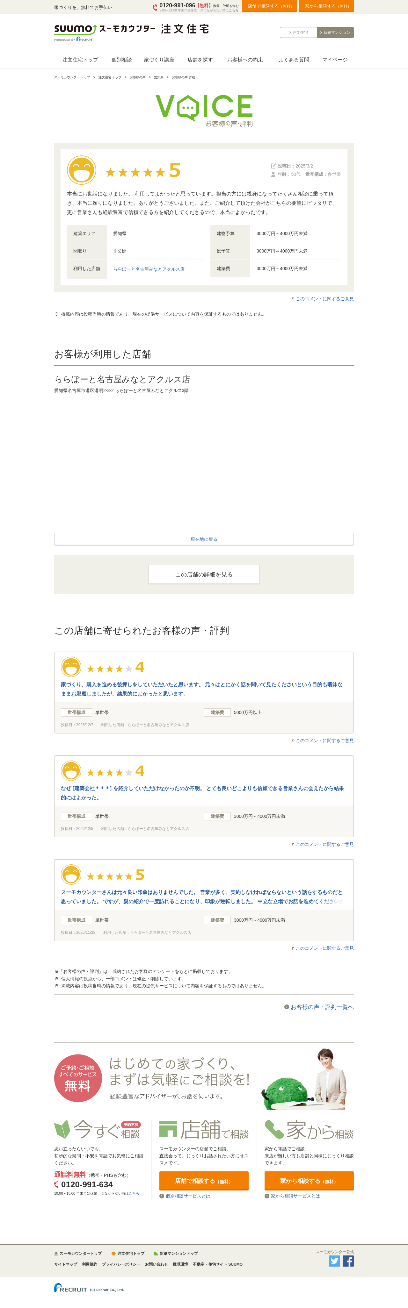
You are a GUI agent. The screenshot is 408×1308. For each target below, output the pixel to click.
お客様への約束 (245, 59)
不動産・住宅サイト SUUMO (218, 1264)
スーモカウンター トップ (72, 77)
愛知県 (159, 77)
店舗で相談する (271, 6)
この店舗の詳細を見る (204, 574)
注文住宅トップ (80, 59)
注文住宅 (300, 32)
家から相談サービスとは (295, 1196)
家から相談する (328, 6)
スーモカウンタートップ (81, 1253)
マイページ (335, 59)
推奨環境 (180, 1264)
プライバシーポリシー (121, 1264)
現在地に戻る (204, 539)
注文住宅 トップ (110, 77)
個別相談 (122, 59)
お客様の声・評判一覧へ (322, 1007)
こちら (233, 10)
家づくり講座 (159, 59)
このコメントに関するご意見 (325, 299)
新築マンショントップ (179, 1253)
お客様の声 (138, 77)
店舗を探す (200, 59)
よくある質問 (294, 59)
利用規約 (89, 1264)
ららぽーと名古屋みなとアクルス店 (149, 269)
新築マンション (337, 32)
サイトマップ (65, 1264)
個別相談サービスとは (188, 1196)
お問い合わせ (156, 1264)
